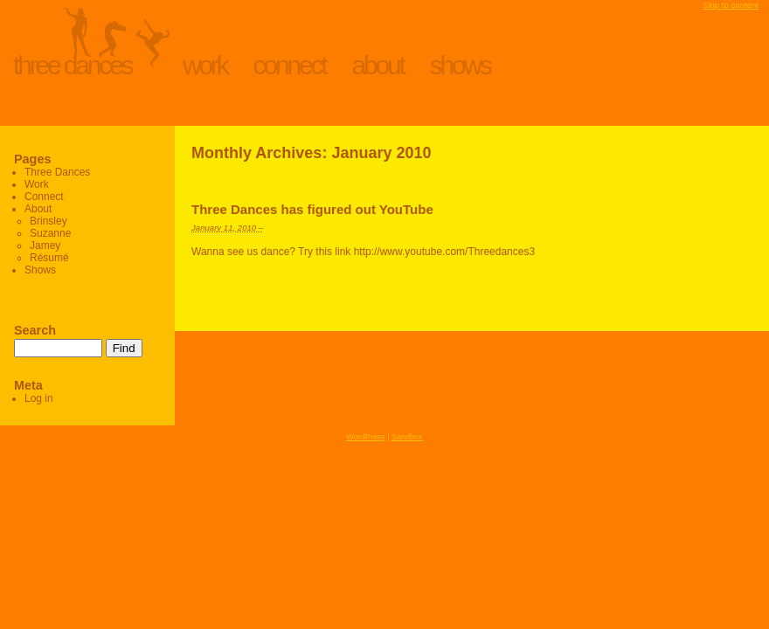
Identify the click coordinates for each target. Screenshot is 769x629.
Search (35, 330)
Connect (289, 65)
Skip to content (731, 5)
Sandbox (407, 436)
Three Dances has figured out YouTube (312, 209)
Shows (460, 65)
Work (205, 65)
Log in (38, 398)
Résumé (49, 258)
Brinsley (48, 221)
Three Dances (72, 65)
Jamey (45, 245)
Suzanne (50, 233)
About (378, 65)
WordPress (365, 436)
